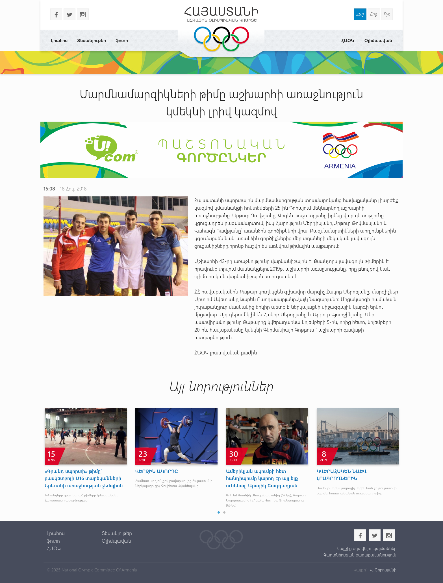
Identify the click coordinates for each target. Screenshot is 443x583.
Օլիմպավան (378, 40)
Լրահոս (59, 40)
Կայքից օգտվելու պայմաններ (366, 548)
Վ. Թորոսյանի (382, 570)
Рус (387, 14)
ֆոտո (122, 40)
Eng (373, 14)
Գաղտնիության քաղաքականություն (359, 555)
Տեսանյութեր (91, 40)
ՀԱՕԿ (347, 40)
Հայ (360, 14)
